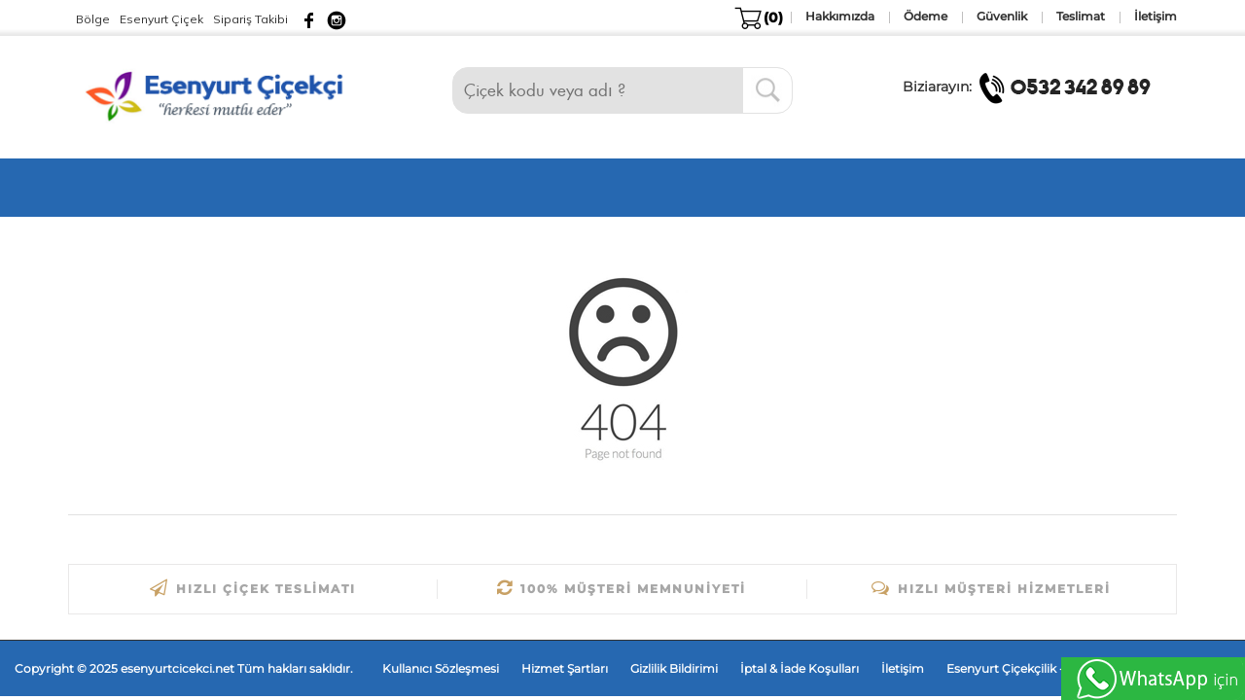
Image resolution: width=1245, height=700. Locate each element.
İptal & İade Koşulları (799, 668)
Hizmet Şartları (564, 668)
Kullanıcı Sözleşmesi (440, 668)
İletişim (902, 668)
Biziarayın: (1032, 86)
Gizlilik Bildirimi (674, 668)
